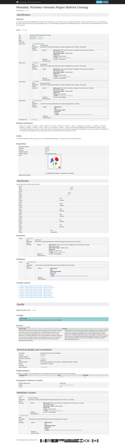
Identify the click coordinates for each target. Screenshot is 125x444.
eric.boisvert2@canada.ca (60, 252)
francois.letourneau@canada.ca (65, 95)
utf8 (43, 356)
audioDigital (34, 119)
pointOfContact (37, 100)
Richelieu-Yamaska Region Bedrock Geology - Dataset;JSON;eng (36, 292)
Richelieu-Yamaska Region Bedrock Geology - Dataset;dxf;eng (35, 290)
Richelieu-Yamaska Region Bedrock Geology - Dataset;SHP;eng (36, 289)
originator (36, 62)
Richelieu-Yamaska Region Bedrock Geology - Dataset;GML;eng (36, 294)
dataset (34, 310)
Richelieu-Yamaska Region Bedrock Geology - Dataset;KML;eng (36, 295)
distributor (30, 238)
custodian (36, 81)
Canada (61, 376)
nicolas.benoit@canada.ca (64, 76)
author (22, 396)
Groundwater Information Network (28, 2)
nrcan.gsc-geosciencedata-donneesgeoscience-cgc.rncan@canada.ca (75, 114)
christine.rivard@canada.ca (64, 57)
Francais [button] (99, 2)
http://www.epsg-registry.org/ (66, 385)
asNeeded (44, 367)
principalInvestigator (39, 43)
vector (48, 146)
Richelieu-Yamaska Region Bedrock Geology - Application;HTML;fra (37, 297)
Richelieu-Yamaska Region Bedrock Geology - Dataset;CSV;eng (36, 286)
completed (24, 30)
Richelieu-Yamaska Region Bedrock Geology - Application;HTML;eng (37, 287)
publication (40, 37)
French (22, 376)
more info (27, 10)
